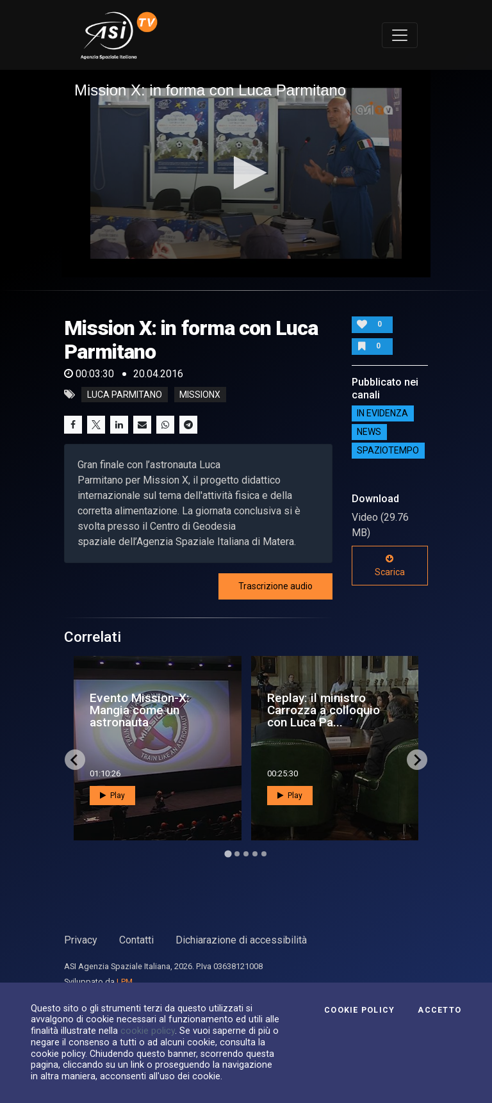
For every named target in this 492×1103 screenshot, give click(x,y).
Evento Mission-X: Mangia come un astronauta (140, 710)
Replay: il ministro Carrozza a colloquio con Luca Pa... (323, 710)
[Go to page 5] (263, 853)
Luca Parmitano (124, 394)
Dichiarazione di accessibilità (241, 940)
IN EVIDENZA (382, 414)
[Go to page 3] (246, 853)
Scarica (390, 565)
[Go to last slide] (75, 759)
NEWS (369, 432)
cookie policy (147, 1030)
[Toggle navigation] (400, 35)
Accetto (439, 1010)
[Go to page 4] (255, 853)
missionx (199, 394)
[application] (246, 173)
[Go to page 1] (227, 854)
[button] (246, 172)
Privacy (80, 940)
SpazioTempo (388, 451)
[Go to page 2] (237, 853)
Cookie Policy (359, 1010)
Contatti (136, 940)
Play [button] (112, 795)
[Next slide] (417, 759)
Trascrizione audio (275, 586)
